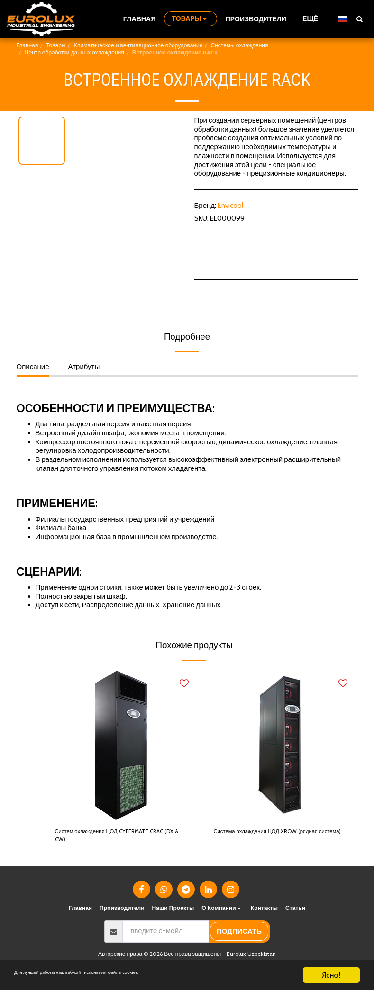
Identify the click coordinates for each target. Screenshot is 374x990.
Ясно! (331, 975)
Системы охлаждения (239, 45)
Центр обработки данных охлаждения (74, 52)
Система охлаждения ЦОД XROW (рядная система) (268, 838)
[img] (122, 745)
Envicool (230, 205)
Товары (55, 45)
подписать (239, 936)
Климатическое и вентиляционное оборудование (137, 45)
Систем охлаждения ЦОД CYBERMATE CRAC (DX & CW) (116, 838)
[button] (359, 18)
